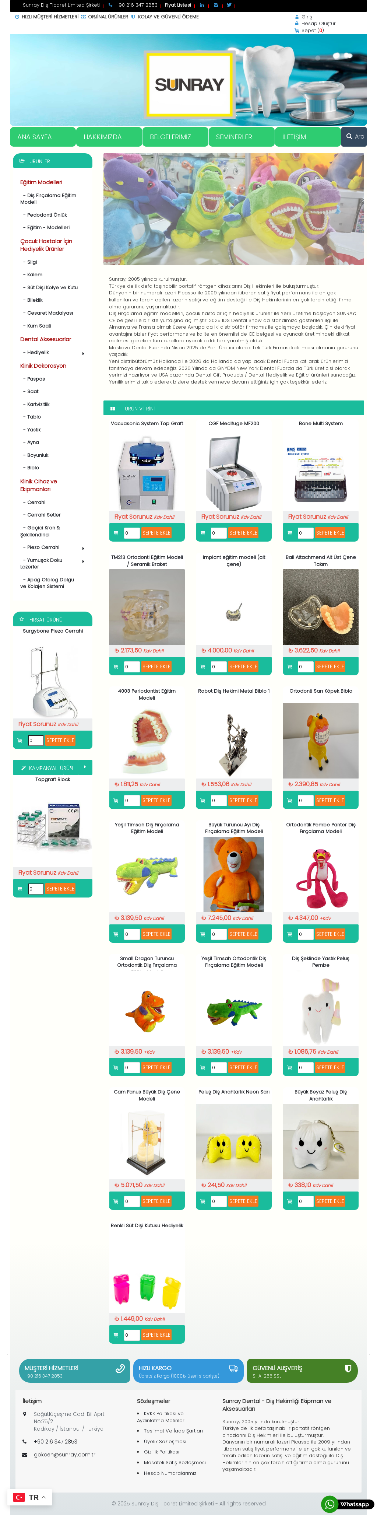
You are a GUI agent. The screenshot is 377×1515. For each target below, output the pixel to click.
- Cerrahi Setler (40, 514)
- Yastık (30, 429)
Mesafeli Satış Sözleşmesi (175, 1462)
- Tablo (30, 416)
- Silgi (28, 262)
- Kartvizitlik (34, 404)
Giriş (302, 16)
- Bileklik (31, 300)
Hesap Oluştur (314, 23)
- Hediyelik (53, 353)
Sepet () (308, 30)
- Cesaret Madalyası (46, 312)
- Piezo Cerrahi (53, 548)
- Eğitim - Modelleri (45, 227)
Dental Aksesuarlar (45, 339)
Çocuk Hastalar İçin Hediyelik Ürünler (46, 245)
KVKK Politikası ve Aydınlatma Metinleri (161, 1417)
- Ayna (29, 442)
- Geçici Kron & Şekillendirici (40, 531)
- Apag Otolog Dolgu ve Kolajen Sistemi (47, 583)
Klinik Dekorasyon (43, 366)
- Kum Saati (35, 325)
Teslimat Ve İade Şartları (173, 1430)
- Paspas (32, 378)
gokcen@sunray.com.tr (64, 1454)
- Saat (29, 391)
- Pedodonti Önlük (43, 214)
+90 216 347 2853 (44, 1376)
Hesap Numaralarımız (170, 1473)
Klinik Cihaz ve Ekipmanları (38, 485)
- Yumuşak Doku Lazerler (53, 564)
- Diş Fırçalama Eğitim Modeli (48, 199)
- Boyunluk (34, 455)
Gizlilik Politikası (161, 1451)
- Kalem (31, 274)
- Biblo (29, 467)
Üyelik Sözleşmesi (165, 1441)
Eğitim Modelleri (41, 182)
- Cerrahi (32, 502)
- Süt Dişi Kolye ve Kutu (49, 287)
